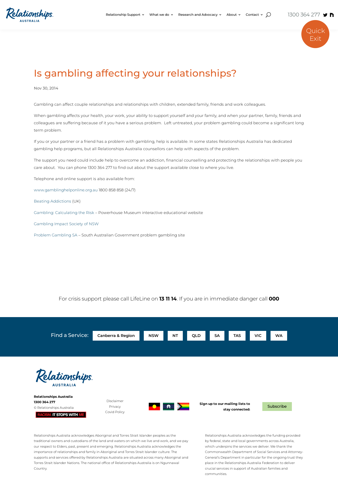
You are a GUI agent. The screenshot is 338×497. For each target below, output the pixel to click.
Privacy (115, 406)
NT (175, 335)
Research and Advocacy (198, 15)
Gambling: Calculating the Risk (64, 212)
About (232, 15)
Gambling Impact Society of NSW (66, 224)
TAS (237, 335)
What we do (159, 15)
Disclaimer (115, 401)
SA (217, 335)
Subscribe (277, 406)
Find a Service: (69, 335)
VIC (258, 335)
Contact (252, 15)
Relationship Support (123, 15)
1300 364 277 (304, 14)
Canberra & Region (116, 335)
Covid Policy (115, 412)
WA (278, 335)
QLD (196, 335)
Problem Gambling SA (55, 235)
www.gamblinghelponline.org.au (66, 190)
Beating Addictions (52, 201)
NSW (154, 335)
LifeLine (140, 299)
